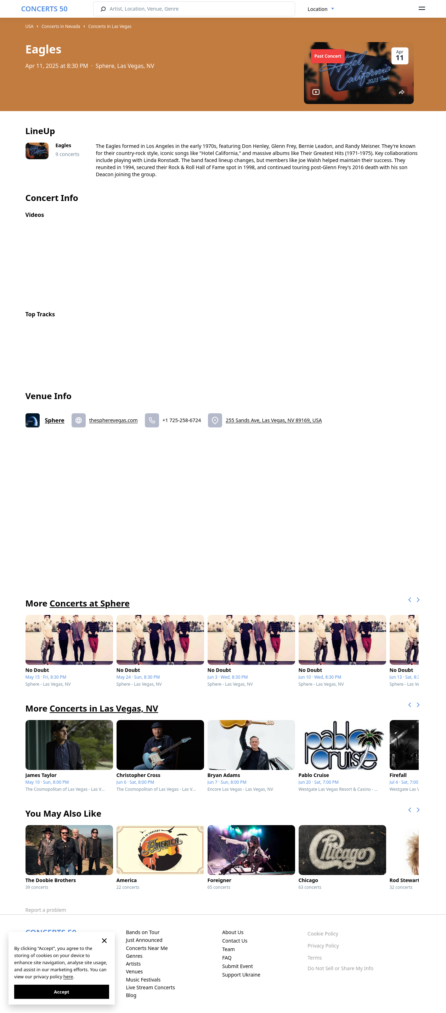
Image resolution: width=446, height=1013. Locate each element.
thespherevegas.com (113, 420)
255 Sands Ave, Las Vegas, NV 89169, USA (274, 420)
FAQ (227, 957)
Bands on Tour (142, 932)
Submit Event (237, 966)
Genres (134, 955)
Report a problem (46, 909)
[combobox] (321, 9)
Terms (314, 957)
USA (30, 26)
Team (228, 949)
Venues (134, 971)
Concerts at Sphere (90, 603)
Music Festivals (143, 979)
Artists (133, 963)
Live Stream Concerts (150, 987)
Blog (131, 995)
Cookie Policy (322, 933)
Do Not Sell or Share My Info (340, 968)
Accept (61, 992)
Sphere (54, 420)
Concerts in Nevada (60, 26)
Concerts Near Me (147, 948)
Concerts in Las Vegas (109, 26)
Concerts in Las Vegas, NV (104, 708)
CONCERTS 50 (44, 8)
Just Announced (144, 940)
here (68, 976)
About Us (232, 932)
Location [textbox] (318, 9)
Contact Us (234, 940)
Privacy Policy (323, 945)
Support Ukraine (241, 974)
